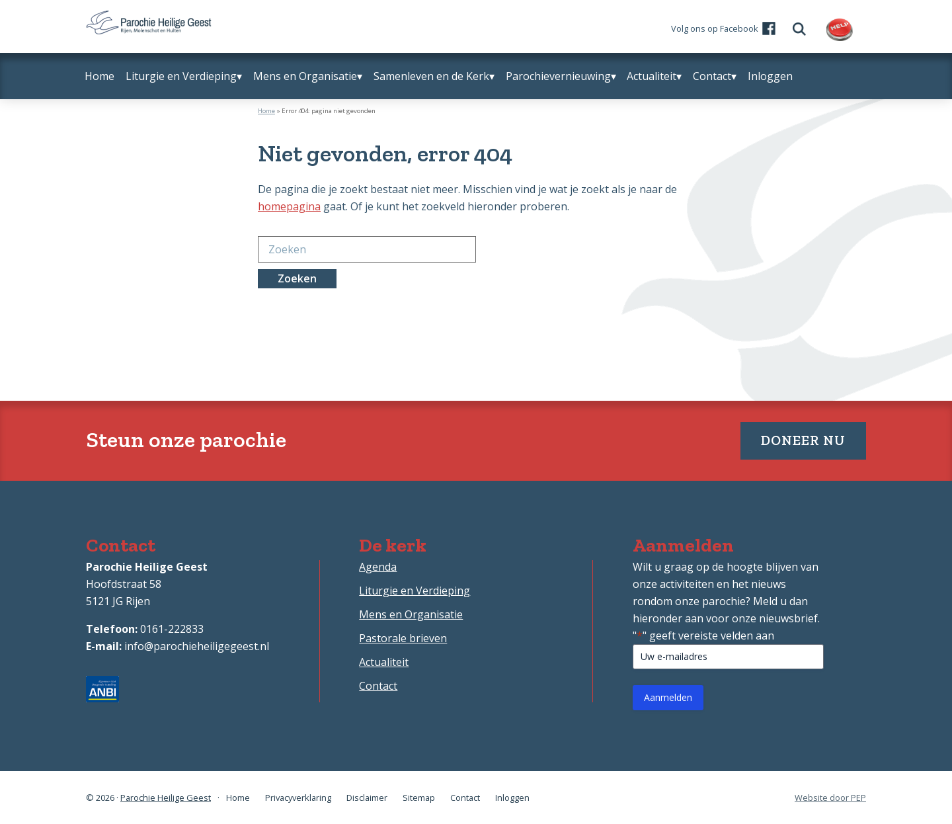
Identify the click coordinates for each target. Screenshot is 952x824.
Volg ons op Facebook (714, 28)
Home (266, 110)
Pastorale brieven (403, 638)
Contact (378, 686)
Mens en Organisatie (411, 614)
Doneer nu (803, 440)
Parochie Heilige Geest (165, 797)
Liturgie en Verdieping (414, 590)
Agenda (378, 566)
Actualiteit (384, 662)
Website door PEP (830, 798)
